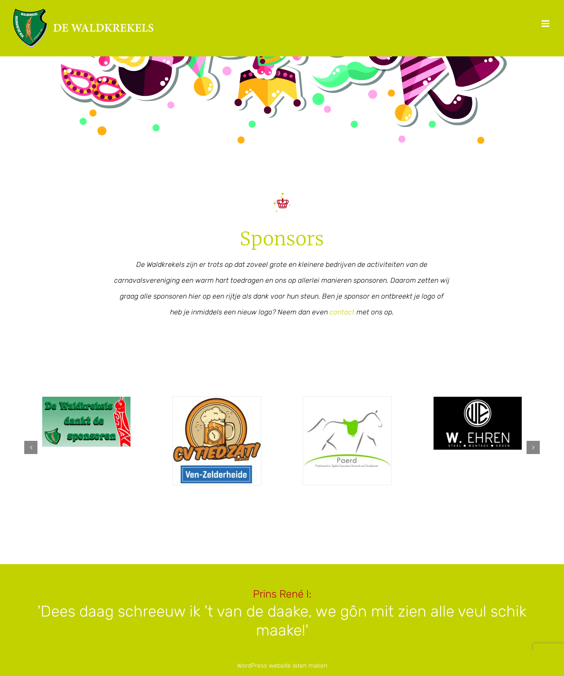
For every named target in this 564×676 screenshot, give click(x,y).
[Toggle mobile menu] (546, 23)
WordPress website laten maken (282, 665)
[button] (30, 447)
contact (342, 312)
